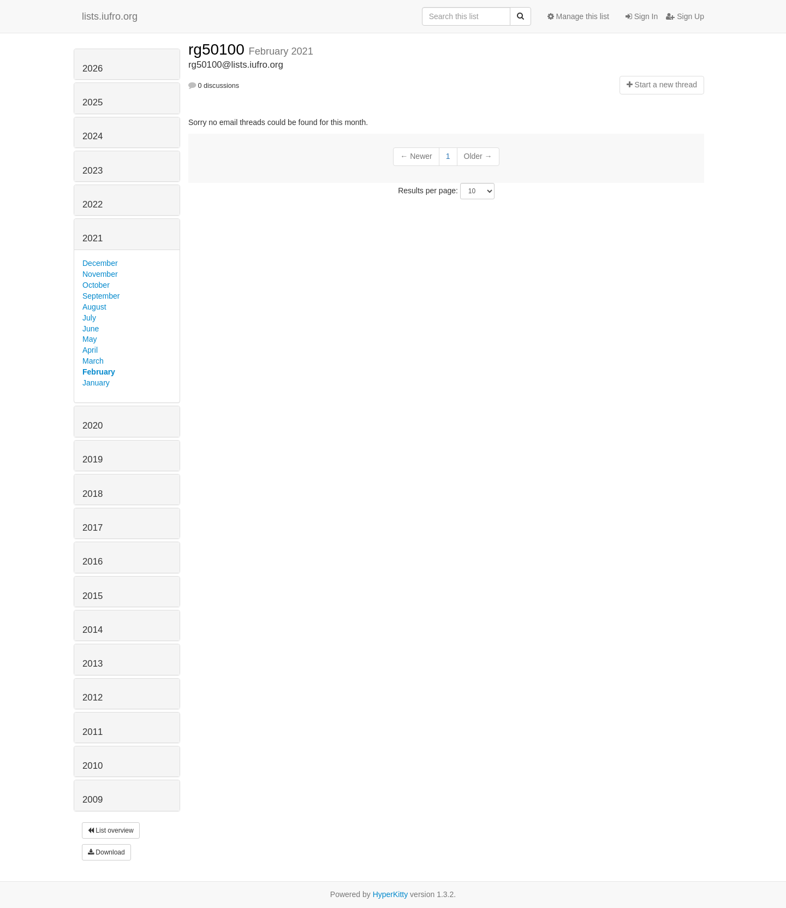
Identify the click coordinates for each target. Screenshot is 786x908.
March (93, 361)
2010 (92, 766)
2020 (92, 425)
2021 (92, 238)
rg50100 (218, 49)
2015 (92, 596)
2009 (92, 799)
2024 (92, 136)
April (90, 350)
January (96, 382)
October (96, 285)
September (101, 296)
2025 (92, 102)
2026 (92, 68)
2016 (92, 561)
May (89, 339)
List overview (111, 830)
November (100, 274)
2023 (92, 170)
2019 (92, 459)
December (100, 263)
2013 (92, 663)
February (98, 371)
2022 (92, 204)
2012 (92, 697)
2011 (92, 732)
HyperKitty (390, 894)
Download (106, 852)
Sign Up (685, 16)
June (90, 328)
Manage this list (578, 16)
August (94, 306)
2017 (92, 528)
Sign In (642, 16)
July (89, 317)
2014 (92, 630)
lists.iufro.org (110, 16)
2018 (92, 494)
